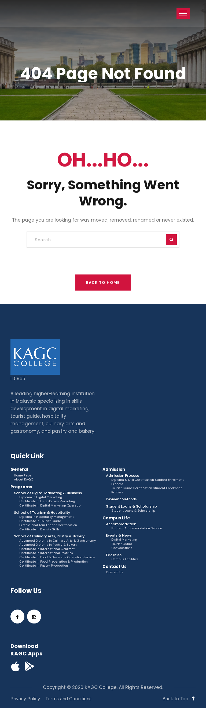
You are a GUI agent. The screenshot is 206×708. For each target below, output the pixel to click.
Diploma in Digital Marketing (40, 497)
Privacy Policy (25, 699)
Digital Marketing (124, 540)
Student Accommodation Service (136, 528)
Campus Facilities (124, 559)
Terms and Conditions (68, 699)
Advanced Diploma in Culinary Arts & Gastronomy (57, 541)
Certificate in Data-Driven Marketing (47, 501)
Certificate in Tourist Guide (40, 521)
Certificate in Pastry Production (43, 566)
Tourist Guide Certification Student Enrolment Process (146, 490)
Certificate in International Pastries (46, 553)
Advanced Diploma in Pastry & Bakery (48, 545)
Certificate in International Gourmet (47, 549)
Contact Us (114, 572)
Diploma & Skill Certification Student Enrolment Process (147, 482)
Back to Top (179, 699)
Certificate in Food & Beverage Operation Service (57, 557)
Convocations (121, 548)
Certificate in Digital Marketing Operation (50, 506)
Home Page (22, 476)
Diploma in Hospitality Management (46, 517)
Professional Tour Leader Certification (48, 525)
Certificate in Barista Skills (39, 529)
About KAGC (23, 480)
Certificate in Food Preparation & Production (53, 562)
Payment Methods (121, 499)
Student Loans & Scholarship (133, 511)
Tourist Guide (121, 544)
